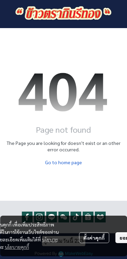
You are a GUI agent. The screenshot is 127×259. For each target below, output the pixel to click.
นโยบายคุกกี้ (17, 247)
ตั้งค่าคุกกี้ (94, 238)
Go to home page (63, 162)
